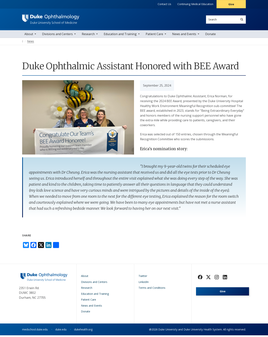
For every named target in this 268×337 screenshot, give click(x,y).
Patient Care (154, 36)
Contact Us (164, 4)
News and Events (184, 36)
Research (88, 36)
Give (231, 4)
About (28, 36)
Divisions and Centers (57, 36)
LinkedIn (144, 283)
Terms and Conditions (152, 289)
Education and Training (120, 36)
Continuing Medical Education (195, 4)
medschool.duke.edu (35, 331)
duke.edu (61, 331)
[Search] (242, 19)
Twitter (143, 277)
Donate (210, 36)
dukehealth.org (83, 331)
